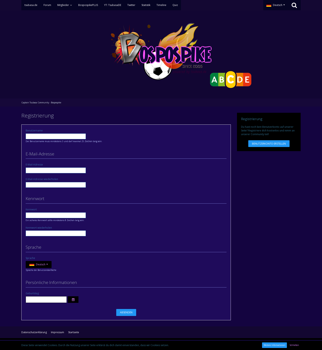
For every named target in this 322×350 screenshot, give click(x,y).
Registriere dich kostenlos (263, 130)
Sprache (30, 258)
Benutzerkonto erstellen (269, 143)
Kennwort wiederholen (39, 227)
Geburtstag (32, 293)
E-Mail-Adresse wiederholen (42, 179)
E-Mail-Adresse (34, 164)
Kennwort (31, 209)
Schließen (294, 345)
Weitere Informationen (274, 345)
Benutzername (34, 130)
